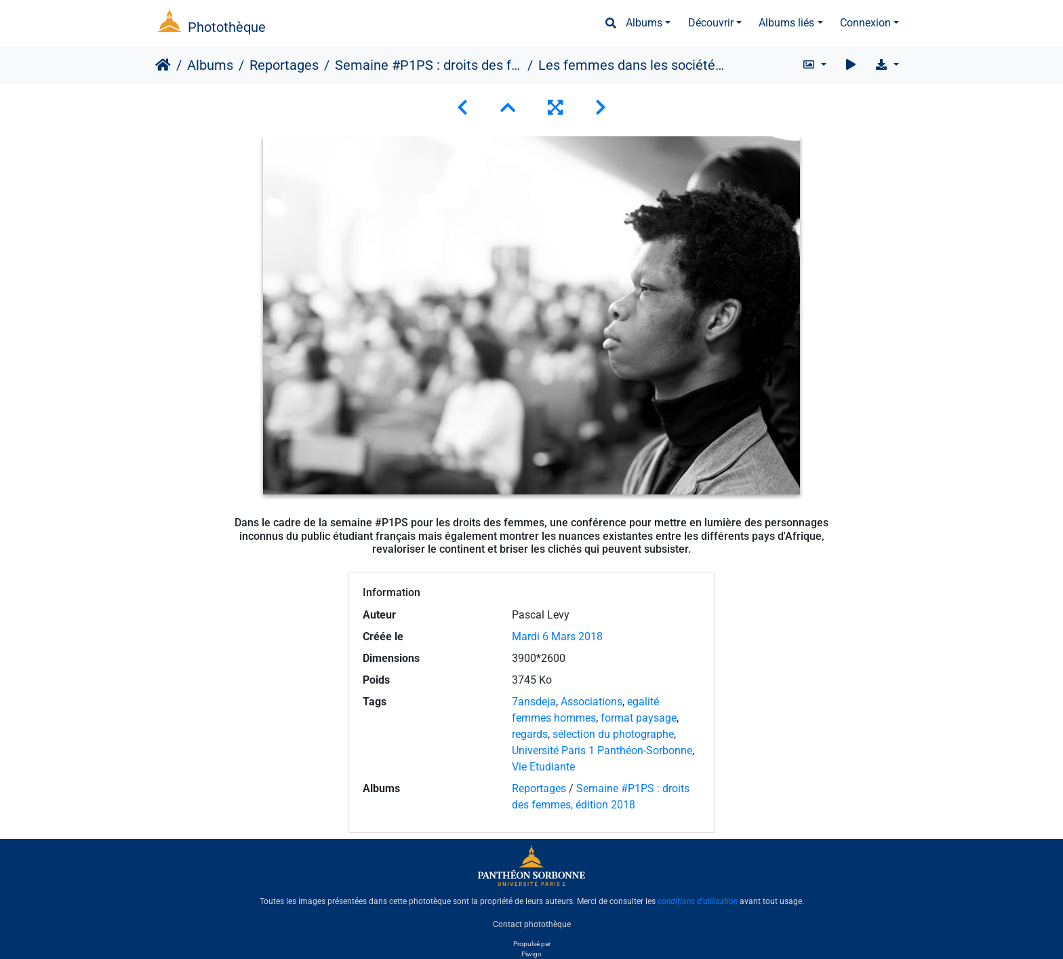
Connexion (865, 22)
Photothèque (227, 27)
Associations (591, 701)
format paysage (639, 717)
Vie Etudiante (543, 766)
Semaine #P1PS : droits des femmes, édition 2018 (428, 65)
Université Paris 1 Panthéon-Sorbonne (602, 750)
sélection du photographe (613, 734)
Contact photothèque (532, 924)
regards (530, 734)
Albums (644, 22)
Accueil (163, 65)
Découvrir (711, 22)
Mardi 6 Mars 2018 (557, 636)
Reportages (284, 65)
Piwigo (531, 954)
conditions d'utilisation (698, 901)
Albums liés (786, 22)
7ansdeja (534, 701)
